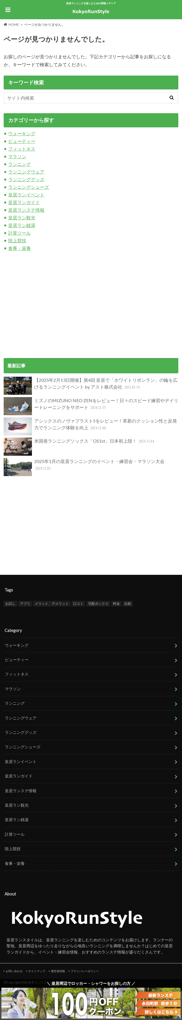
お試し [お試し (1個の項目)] (10, 603)
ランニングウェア (26, 171)
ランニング (19, 164)
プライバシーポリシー (85, 971)
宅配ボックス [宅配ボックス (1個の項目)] (98, 603)
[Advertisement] (91, 304)
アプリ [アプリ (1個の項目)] (25, 603)
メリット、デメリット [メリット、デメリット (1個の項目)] (52, 603)
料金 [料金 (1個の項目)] (116, 603)
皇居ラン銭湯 (21, 225)
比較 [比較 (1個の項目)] (127, 603)
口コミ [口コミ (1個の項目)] (78, 603)
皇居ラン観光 (21, 217)
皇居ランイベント (26, 194)
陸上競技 (17, 240)
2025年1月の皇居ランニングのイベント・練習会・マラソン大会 (84, 467)
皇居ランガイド (24, 202)
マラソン (17, 156)
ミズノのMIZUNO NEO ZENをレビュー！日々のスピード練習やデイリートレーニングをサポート (91, 406)
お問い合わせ (14, 971)
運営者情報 (58, 971)
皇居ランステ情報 (26, 210)
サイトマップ (36, 971)
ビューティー (21, 141)
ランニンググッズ (26, 179)
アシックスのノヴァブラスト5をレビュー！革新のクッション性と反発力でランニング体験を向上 (90, 426)
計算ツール (19, 232)
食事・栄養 (19, 248)
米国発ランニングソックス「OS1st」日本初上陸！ (79, 447)
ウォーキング (21, 133)
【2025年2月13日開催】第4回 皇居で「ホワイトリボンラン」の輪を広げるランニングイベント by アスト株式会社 (90, 386)
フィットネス (21, 148)
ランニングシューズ (28, 187)
